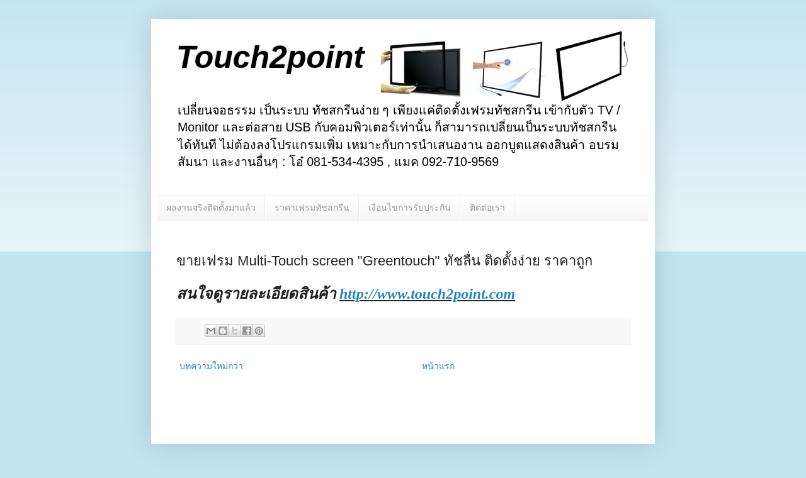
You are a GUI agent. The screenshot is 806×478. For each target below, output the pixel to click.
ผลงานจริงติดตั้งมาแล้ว (211, 208)
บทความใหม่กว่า (211, 366)
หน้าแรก (438, 366)
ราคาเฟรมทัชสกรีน (312, 208)
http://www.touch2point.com (427, 294)
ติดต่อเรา (487, 208)
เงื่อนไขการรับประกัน (409, 208)
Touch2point (270, 57)
